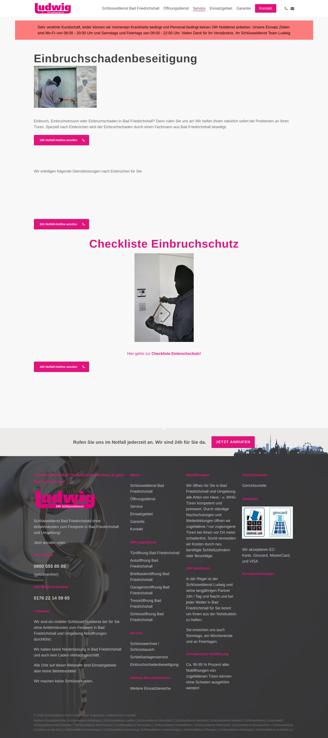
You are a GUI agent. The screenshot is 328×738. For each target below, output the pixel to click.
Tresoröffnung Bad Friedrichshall (145, 604)
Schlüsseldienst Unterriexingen (161, 729)
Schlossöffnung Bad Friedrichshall (147, 617)
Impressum (97, 715)
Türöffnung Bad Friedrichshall (154, 553)
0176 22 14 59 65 (52, 598)
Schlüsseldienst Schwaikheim (173, 725)
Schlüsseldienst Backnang (121, 729)
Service (136, 506)
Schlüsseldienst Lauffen (119, 720)
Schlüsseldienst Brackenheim (251, 725)
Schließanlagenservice (149, 657)
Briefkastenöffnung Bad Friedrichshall (149, 577)
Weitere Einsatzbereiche (150, 688)
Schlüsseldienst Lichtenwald (263, 720)
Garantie (137, 521)
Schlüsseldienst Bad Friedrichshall (147, 488)
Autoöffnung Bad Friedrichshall (144, 563)
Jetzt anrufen (233, 442)
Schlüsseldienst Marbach (226, 720)
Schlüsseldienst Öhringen (200, 729)
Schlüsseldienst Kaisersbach (83, 729)
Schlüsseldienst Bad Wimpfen (53, 725)
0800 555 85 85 (50, 566)
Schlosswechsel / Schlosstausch (144, 647)
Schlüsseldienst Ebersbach (155, 720)
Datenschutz (115, 715)
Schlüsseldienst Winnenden (133, 725)
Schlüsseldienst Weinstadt (236, 729)
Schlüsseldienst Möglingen (84, 720)
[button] (61, 140)
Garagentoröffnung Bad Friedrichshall (149, 590)
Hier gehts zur (164, 354)
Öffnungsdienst (142, 499)
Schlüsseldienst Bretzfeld (191, 720)
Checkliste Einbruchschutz (164, 243)
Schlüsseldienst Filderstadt (212, 725)
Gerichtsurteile (254, 485)
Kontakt (136, 529)
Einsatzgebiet (141, 514)
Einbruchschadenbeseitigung (154, 665)
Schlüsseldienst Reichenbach (94, 725)
